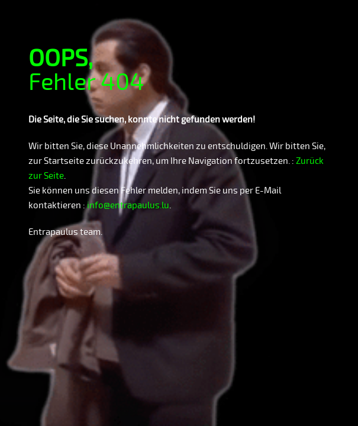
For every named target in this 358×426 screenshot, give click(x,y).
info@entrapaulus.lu (128, 205)
